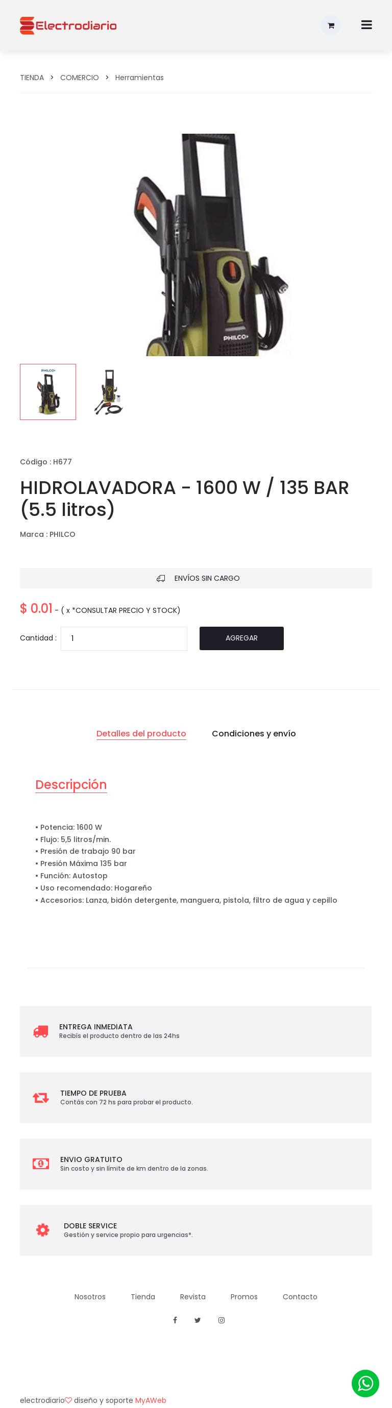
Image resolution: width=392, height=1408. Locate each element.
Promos (244, 1297)
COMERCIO (79, 77)
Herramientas (139, 77)
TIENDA (32, 77)
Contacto (300, 1297)
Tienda (143, 1297)
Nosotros (90, 1297)
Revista (193, 1297)
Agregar (242, 638)
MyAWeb (150, 1400)
